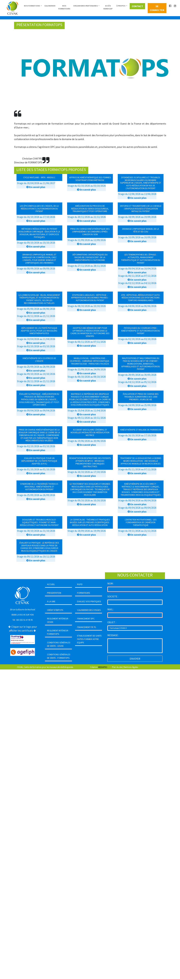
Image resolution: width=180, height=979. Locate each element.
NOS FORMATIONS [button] (32, 6)
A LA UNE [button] (51, 601)
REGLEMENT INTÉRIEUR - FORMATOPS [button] (58, 632)
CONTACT (137, 6)
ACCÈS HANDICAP (107, 7)
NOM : (110, 583)
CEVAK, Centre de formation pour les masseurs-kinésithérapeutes (45, 667)
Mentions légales (131, 667)
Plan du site (117, 667)
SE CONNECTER (157, 8)
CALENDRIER (49, 6)
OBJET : (111, 622)
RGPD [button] (79, 584)
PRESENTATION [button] (54, 592)
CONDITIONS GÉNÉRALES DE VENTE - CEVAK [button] (58, 644)
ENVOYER (135, 658)
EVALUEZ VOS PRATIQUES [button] (89, 601)
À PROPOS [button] (121, 6)
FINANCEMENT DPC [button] (86, 618)
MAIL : (110, 609)
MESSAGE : (113, 635)
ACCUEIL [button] (51, 584)
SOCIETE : (112, 596)
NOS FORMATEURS (64, 7)
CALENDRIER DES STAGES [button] (89, 610)
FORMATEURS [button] (83, 592)
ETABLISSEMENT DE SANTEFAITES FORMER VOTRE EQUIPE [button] (89, 639)
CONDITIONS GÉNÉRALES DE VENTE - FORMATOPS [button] (58, 656)
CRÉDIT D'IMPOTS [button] (55, 610)
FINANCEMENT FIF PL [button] (86, 627)
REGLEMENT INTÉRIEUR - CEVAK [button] (58, 620)
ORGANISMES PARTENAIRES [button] (85, 6)
